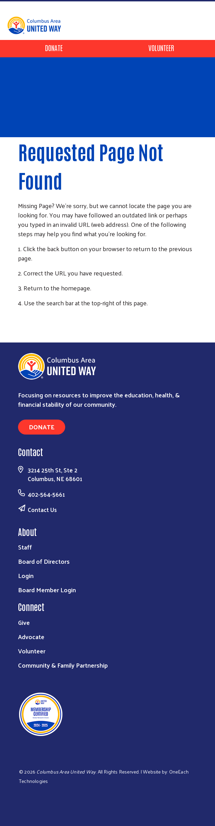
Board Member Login (47, 589)
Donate (54, 47)
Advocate (31, 636)
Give (24, 622)
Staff (25, 547)
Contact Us (42, 509)
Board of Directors (44, 561)
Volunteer (161, 47)
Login (26, 575)
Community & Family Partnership (63, 665)
